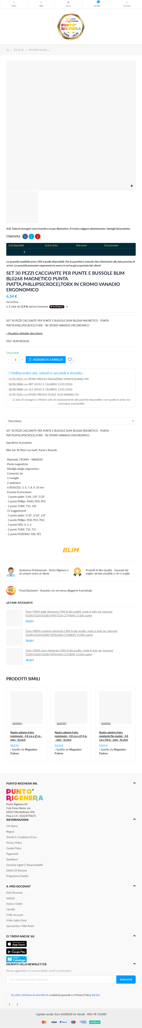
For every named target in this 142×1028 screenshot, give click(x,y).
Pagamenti (12, 853)
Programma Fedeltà (17, 876)
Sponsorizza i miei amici (20, 926)
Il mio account (14, 914)
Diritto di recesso (16, 870)
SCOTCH (17, 723)
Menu (14, 2)
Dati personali (14, 892)
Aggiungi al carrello (45, 360)
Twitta (31, 236)
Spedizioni (12, 859)
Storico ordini (14, 903)
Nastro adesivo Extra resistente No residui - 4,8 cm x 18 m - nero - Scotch (113, 736)
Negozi (10, 831)
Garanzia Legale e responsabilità (24, 864)
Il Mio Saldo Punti (16, 920)
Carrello (10, 909)
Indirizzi (10, 898)
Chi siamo (12, 826)
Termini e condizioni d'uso (21, 837)
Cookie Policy (13, 848)
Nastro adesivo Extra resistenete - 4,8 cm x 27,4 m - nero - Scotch (71, 736)
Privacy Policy (14, 842)
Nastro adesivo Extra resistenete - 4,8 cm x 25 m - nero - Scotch (26, 736)
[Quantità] (15, 359)
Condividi (25, 236)
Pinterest (37, 236)
